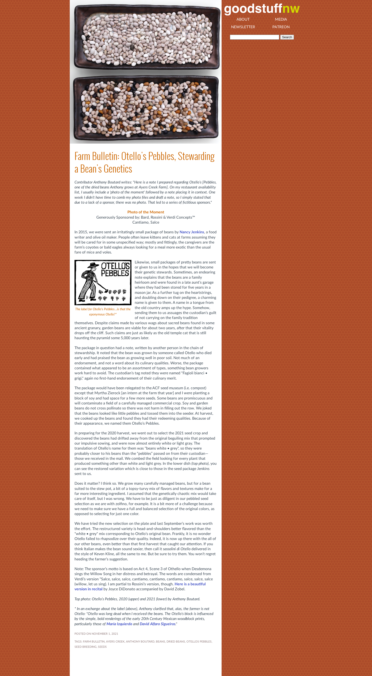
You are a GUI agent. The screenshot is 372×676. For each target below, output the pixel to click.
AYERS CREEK (115, 641)
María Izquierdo (119, 624)
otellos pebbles (199, 641)
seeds (102, 646)
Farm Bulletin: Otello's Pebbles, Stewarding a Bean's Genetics (144, 162)
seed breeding (85, 646)
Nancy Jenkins (192, 232)
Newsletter (243, 27)
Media (281, 19)
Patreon (281, 27)
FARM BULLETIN (94, 641)
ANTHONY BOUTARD (140, 641)
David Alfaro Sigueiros (157, 624)
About (243, 19)
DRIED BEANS (176, 641)
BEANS (160, 641)
